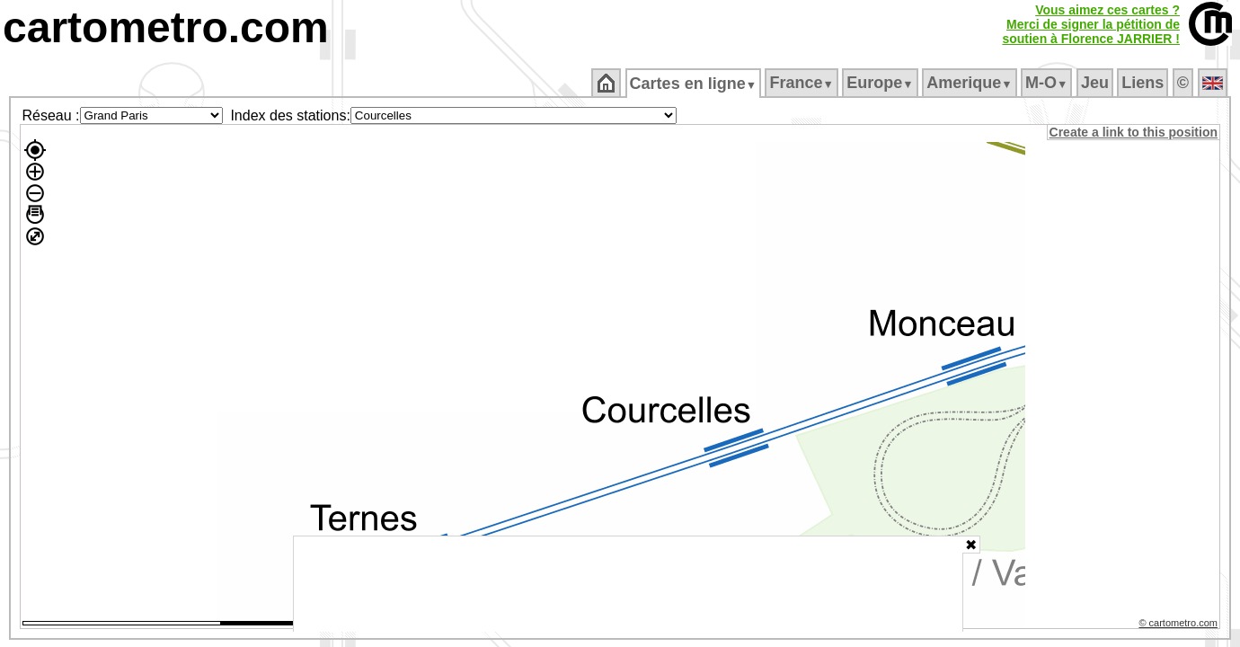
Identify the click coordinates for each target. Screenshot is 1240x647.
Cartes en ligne (694, 84)
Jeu (1096, 83)
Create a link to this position (1134, 132)
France (803, 83)
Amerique (971, 83)
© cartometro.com (1179, 625)
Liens (1144, 83)
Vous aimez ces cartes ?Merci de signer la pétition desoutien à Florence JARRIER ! (1091, 24)
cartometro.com (166, 27)
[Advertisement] (628, 584)
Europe (881, 83)
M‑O (1048, 83)
